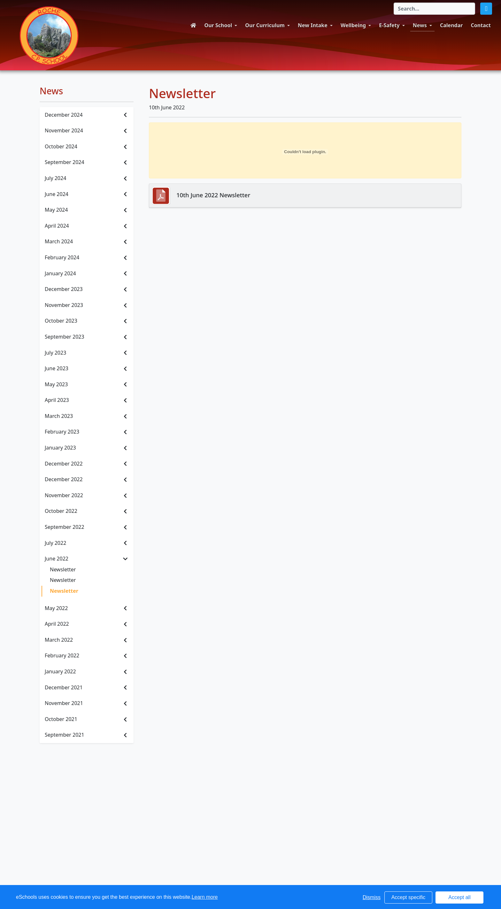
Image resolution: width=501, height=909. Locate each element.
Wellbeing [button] (353, 25)
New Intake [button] (313, 25)
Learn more (205, 897)
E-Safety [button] (389, 25)
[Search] (434, 9)
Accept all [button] (459, 897)
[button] (486, 9)
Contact (481, 25)
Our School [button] (218, 25)
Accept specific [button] (408, 897)
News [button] (420, 25)
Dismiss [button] (372, 897)
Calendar (451, 25)
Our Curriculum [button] (265, 25)
